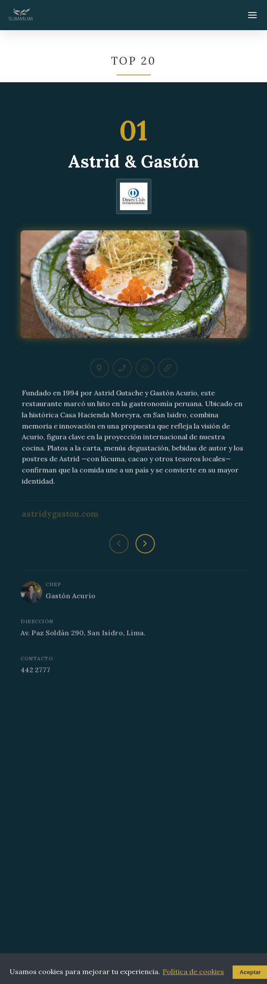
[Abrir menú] (252, 15)
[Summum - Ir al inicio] (20, 15)
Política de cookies (193, 971)
